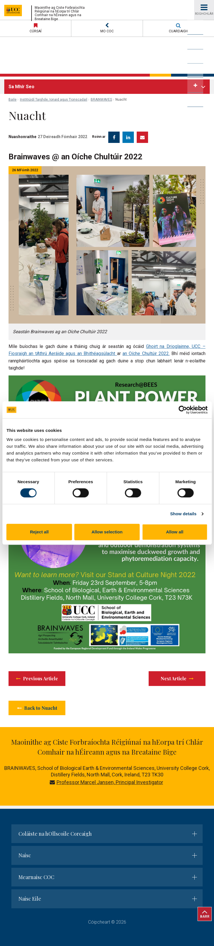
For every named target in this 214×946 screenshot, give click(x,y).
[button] (106, 28)
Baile (12, 100)
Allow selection (107, 531)
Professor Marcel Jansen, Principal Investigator (106, 782)
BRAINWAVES (101, 100)
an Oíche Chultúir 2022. (146, 353)
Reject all (39, 531)
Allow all (174, 531)
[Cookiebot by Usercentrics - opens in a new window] (182, 410)
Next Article (177, 678)
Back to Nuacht (37, 708)
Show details (183, 513)
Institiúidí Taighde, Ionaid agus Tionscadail (53, 100)
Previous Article (37, 678)
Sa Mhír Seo (21, 86)
